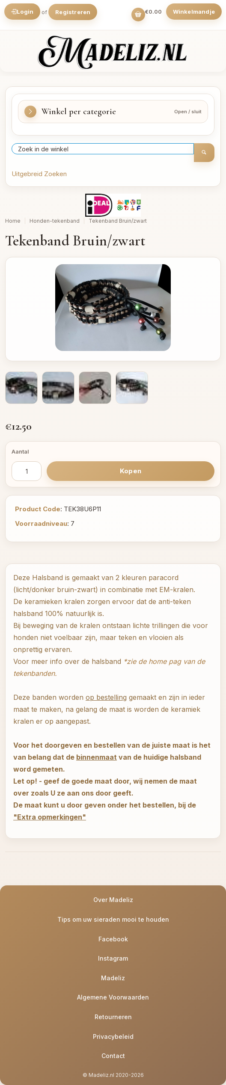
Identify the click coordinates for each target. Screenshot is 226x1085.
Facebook (113, 939)
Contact (113, 1055)
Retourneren (113, 1016)
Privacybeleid (113, 1036)
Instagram (113, 958)
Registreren (72, 12)
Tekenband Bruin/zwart (118, 221)
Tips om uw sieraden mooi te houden (113, 919)
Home (13, 221)
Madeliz (113, 978)
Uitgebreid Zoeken (39, 174)
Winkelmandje (194, 11)
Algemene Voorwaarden (113, 997)
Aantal (20, 451)
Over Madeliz (113, 899)
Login (22, 11)
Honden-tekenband (55, 221)
